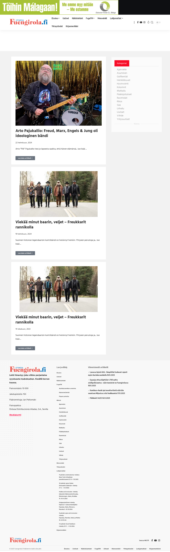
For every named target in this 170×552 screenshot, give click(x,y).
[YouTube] (141, 22)
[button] (134, 22)
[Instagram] (144, 22)
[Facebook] (138, 22)
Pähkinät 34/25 (96, 398)
